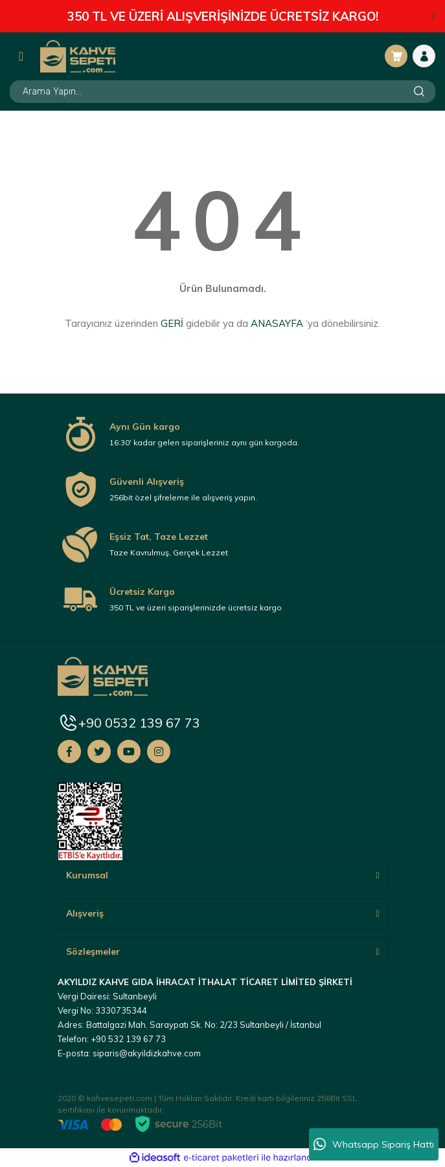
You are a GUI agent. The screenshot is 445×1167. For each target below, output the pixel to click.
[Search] (222, 91)
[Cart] (396, 56)
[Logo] (77, 55)
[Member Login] (424, 56)
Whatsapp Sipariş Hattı (374, 1144)
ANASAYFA (277, 323)
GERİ (172, 323)
